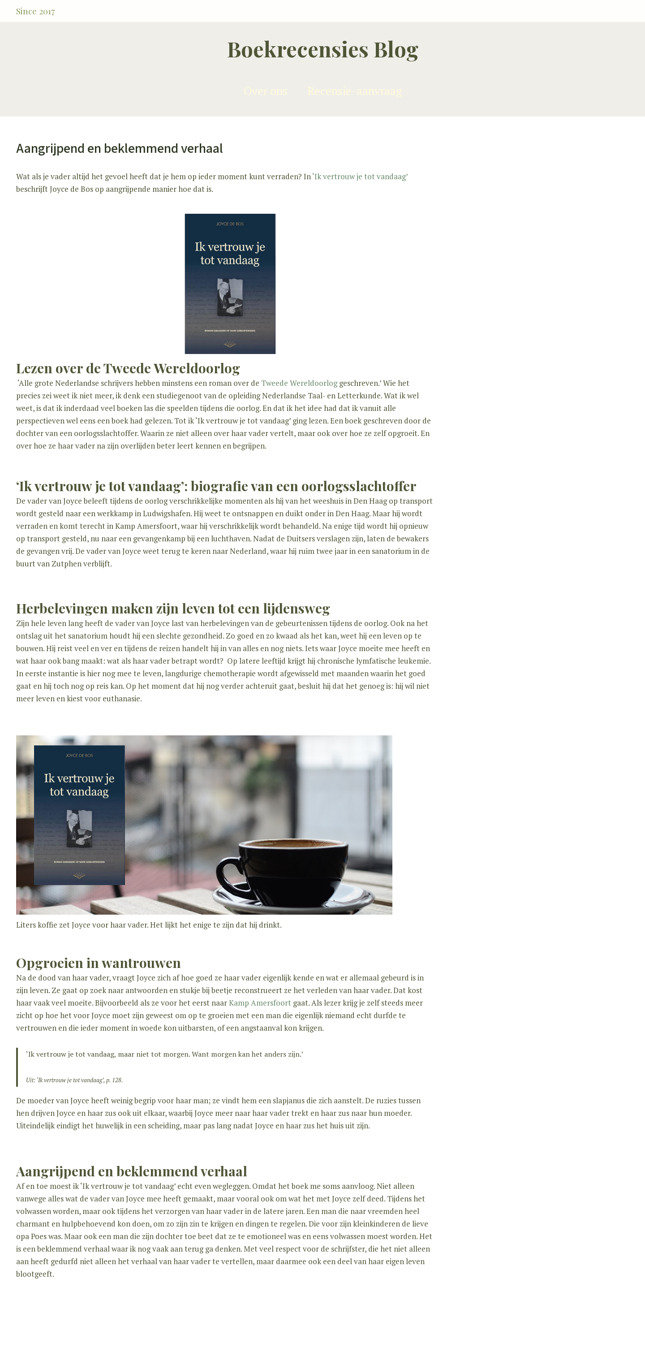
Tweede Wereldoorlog (299, 383)
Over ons (266, 90)
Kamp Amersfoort (260, 1003)
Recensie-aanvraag (354, 90)
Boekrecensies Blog (322, 49)
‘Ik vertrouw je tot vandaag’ (360, 176)
